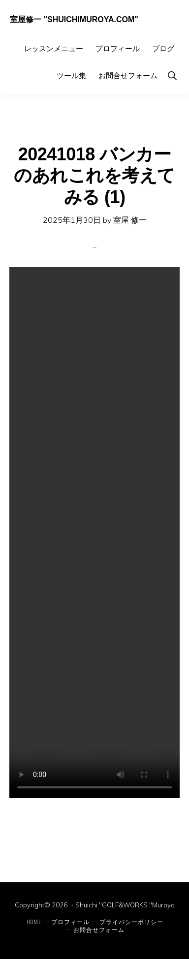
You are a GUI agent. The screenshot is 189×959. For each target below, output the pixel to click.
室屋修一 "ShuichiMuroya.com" (74, 19)
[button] (172, 75)
